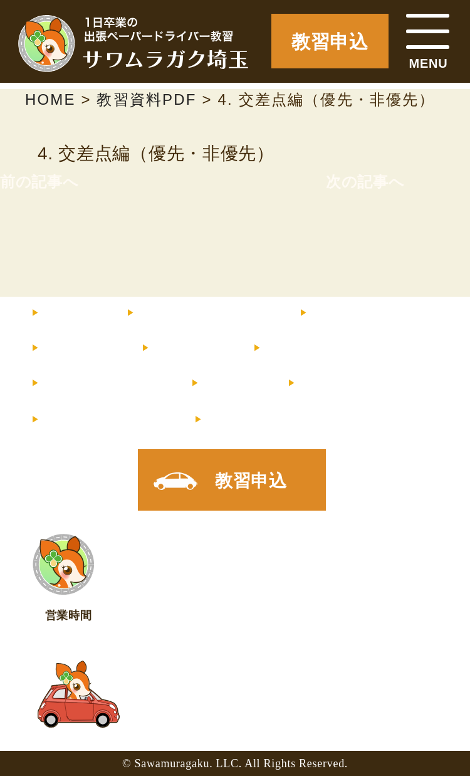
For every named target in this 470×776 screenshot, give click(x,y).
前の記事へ (39, 181)
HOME (68, 313)
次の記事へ (365, 181)
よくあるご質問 (101, 383)
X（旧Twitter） (270, 420)
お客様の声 (306, 348)
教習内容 (76, 348)
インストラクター (377, 313)
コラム (229, 383)
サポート (187, 348)
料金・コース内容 (202, 313)
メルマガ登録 (102, 420)
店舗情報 (332, 383)
